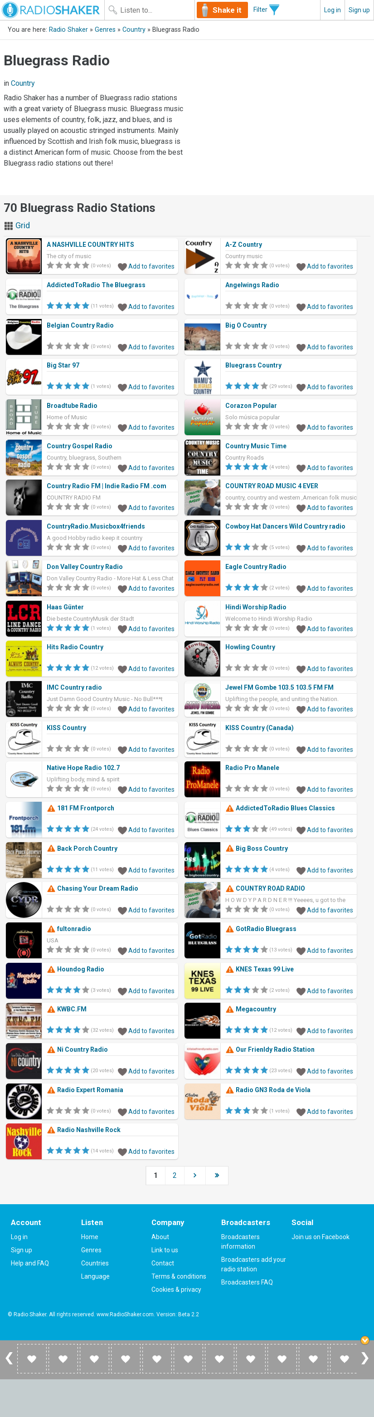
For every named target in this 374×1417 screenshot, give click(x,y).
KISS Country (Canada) (259, 727)
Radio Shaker (68, 30)
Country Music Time (256, 446)
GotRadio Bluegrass (260, 928)
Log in (332, 10)
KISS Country (66, 727)
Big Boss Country (256, 848)
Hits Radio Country (75, 647)
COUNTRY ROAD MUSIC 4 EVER (271, 486)
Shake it (227, 10)
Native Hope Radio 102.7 (83, 767)
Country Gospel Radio (79, 446)
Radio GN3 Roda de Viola (268, 1089)
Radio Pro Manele (252, 767)
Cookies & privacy (176, 1289)
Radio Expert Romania (85, 1089)
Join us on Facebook (320, 1236)
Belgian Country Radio (80, 325)
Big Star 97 (63, 365)
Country (134, 30)
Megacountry (250, 1009)
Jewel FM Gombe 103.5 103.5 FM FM (279, 687)
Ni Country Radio (77, 1049)
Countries (95, 1263)
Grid (17, 225)
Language (95, 1276)
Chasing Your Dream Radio (92, 888)
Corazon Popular (251, 405)
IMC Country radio (74, 687)
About (160, 1236)
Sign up (359, 10)
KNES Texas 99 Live (259, 969)
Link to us (164, 1250)
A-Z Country (243, 244)
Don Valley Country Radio (85, 566)
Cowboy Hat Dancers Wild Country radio (285, 526)
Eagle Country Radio (256, 566)
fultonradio (69, 928)
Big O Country (246, 325)
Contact (162, 1263)
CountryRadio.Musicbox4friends (96, 526)
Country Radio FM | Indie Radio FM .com (106, 486)
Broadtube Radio (72, 405)
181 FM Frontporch (80, 808)
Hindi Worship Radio (256, 607)
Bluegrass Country (253, 365)
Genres (105, 30)
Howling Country (250, 647)
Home (89, 1236)
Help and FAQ (30, 1263)
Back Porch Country (82, 848)
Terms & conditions (178, 1276)
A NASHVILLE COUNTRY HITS (90, 244)
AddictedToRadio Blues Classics (280, 808)
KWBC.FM (67, 1009)
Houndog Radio (75, 969)
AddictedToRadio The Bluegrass (96, 285)
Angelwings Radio (252, 285)
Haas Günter (65, 607)
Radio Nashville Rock (84, 1129)
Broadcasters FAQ (247, 1282)
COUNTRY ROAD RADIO (265, 888)
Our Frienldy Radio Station (270, 1049)
